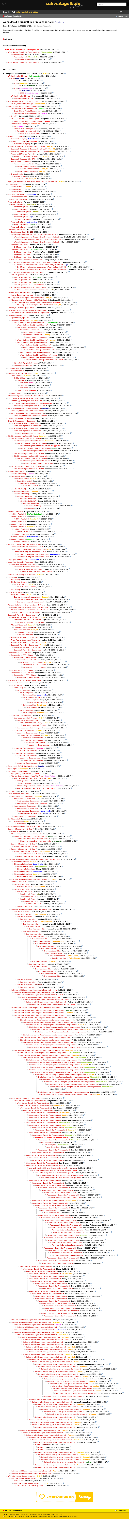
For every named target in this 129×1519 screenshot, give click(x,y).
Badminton (12, 791)
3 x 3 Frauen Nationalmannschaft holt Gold (27, 272)
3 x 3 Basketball (14, 819)
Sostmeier (21, 380)
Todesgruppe (19, 1481)
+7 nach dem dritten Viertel (21, 161)
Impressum (34, 1516)
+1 (15, 126)
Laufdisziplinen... (14, 184)
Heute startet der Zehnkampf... (19, 794)
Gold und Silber (16, 393)
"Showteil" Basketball (19, 625)
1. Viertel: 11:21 (17, 174)
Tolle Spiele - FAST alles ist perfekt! (27, 612)
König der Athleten (15, 592)
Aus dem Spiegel (17, 54)
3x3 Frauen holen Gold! (16, 230)
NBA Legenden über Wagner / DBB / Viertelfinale (26, 298)
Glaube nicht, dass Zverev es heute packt (26, 834)
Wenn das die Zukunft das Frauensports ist (24, 52)
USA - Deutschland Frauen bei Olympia (22, 106)
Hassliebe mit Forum (18, 882)
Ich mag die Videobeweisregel (22, 103)
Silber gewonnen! (23, 781)
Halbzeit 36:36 (19, 176)
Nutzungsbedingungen (46, 1516)
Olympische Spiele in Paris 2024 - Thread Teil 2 (23, 74)
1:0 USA (14, 116)
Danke (37, 1445)
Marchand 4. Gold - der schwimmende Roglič (24, 680)
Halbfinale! (30, 508)
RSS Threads (19, 1516)
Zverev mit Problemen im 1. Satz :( (21, 829)
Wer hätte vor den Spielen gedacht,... (21, 1476)
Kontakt (27, 1516)
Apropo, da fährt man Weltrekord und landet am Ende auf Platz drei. (33, 182)
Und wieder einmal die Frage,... (25, 718)
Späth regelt (12, 769)
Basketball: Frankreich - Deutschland (21, 615)
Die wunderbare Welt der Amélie (20, 418)
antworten (8, 39)
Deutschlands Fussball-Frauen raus (24, 109)
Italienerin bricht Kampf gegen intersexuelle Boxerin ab (28, 859)
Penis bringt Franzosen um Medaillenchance (24, 408)
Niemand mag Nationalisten (27, 327)
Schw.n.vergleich (17, 685)
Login (118, 11)
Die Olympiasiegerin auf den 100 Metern (23, 436)
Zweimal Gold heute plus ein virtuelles (22, 575)
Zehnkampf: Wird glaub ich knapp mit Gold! (24, 544)
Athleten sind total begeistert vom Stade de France (26, 605)
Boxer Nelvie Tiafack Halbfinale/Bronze (22, 766)
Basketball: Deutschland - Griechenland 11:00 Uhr (26, 146)
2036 (13, 78)
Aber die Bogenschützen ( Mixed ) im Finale (27, 776)
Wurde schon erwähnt (16, 194)
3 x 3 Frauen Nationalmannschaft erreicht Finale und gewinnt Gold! (35, 262)
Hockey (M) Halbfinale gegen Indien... (22, 308)
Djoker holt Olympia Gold (17, 315)
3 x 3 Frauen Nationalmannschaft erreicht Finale (25, 260)
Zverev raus (15, 831)
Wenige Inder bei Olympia (17, 76)
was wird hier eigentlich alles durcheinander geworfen (49, 1168)
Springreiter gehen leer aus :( (18, 771)
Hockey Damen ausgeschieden (19, 293)
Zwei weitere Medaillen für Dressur (21, 373)
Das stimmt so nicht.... (22, 912)
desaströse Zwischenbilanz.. (18, 683)
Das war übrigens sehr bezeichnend (27, 597)
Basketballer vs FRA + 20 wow (19, 653)
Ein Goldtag (12, 577)
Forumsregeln (72, 1516)
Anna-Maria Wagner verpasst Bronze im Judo (24, 826)
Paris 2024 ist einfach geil (20, 124)
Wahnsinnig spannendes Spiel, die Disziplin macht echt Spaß (33, 234)
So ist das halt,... (20, 584)
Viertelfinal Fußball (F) (16, 471)
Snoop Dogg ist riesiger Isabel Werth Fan (23, 398)
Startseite (7, 12)
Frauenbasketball (14, 368)
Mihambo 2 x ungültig (16, 136)
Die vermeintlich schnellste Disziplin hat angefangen (27, 310)
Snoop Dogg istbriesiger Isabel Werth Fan (26, 401)
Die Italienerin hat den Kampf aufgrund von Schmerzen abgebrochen (36, 1008)
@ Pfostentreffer (46, 26)
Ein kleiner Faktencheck (20, 862)
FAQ (13, 12)
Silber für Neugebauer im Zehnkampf (21, 421)
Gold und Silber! (17, 376)
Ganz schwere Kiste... (49, 1210)
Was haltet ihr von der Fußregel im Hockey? (24, 101)
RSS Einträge (8, 1516)
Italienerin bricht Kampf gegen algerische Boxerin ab (30, 879)
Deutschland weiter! (18, 476)
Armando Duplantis (15, 202)
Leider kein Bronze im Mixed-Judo (20, 562)
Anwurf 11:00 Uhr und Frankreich (23, 154)
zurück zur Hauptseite (13, 16)
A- (3, 4)
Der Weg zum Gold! (18, 232)
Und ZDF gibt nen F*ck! (19, 275)
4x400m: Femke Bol (15, 512)
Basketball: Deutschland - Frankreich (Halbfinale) (29, 149)
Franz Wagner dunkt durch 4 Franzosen (25, 640)
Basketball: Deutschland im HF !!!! (23, 159)
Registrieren (124, 11)
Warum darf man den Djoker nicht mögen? (29, 322)
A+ (6, 4)
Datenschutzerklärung (60, 1516)
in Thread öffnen (122, 16)
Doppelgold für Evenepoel (17, 559)
